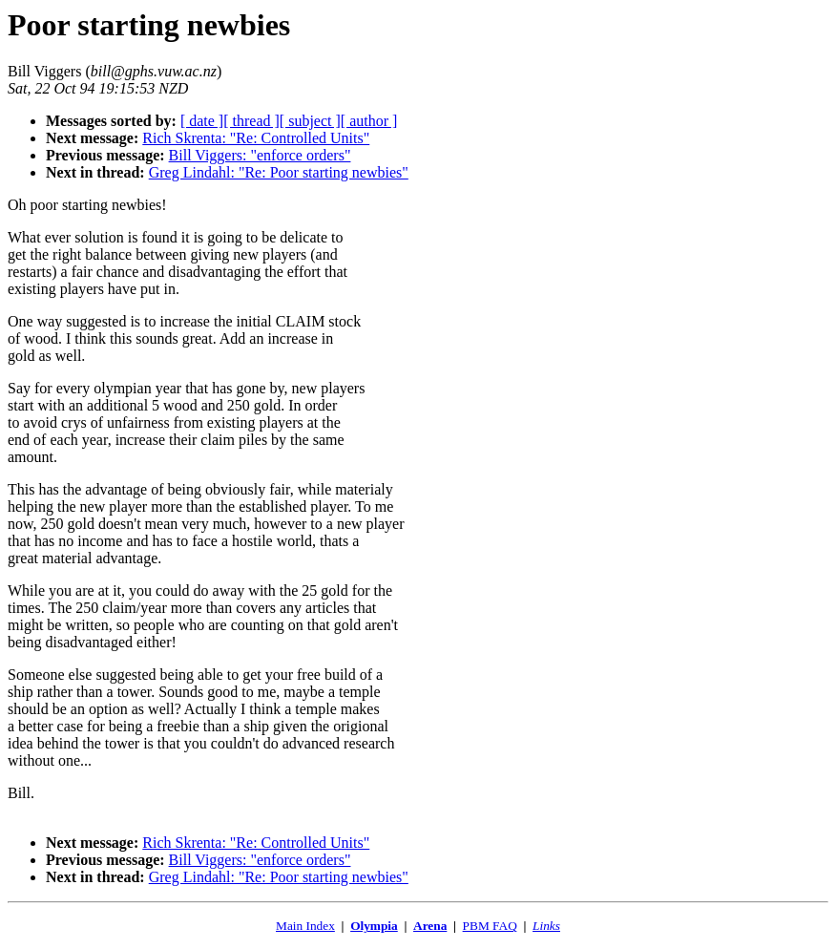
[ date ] (201, 121)
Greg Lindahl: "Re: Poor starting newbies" (278, 172)
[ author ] (369, 121)
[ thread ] (251, 121)
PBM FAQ (490, 925)
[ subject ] (310, 121)
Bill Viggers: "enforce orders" (260, 155)
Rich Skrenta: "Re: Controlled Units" (255, 138)
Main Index (305, 925)
